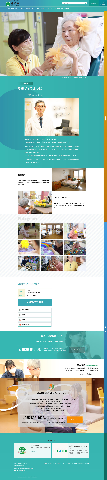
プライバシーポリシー (61, 463)
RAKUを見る (71, 455)
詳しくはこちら (77, 349)
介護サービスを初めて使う (26, 8)
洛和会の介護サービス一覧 (44, 8)
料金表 (23, 314)
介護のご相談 (105, 116)
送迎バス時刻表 (25, 309)
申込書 (23, 319)
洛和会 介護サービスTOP (67, 77)
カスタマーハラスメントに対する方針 (76, 463)
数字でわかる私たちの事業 (61, 8)
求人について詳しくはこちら (87, 374)
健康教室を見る (34, 451)
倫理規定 (87, 463)
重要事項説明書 (25, 324)
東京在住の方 (94, 3)
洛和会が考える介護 (11, 8)
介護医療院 (76, 77)
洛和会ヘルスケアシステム (50, 463)
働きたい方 (105, 327)
